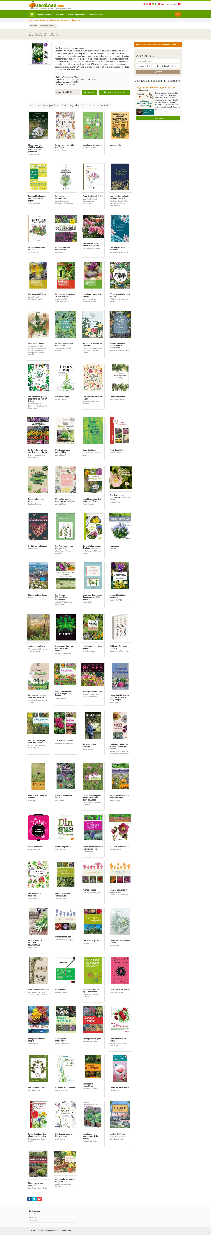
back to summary (48, 26)
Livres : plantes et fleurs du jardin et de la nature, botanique (52, 20)
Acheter (89, 92)
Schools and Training (76, 14)
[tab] (69, 106)
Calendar (60, 14)
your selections (173, 4)
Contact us (32, 1217)
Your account (33, 1221)
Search (158, 72)
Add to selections (113, 92)
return (33, 26)
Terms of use (33, 1214)
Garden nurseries (96, 14)
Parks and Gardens (44, 14)
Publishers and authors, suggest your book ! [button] (156, 45)
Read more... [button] (157, 118)
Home (30, 20)
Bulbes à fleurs (76, 20)
